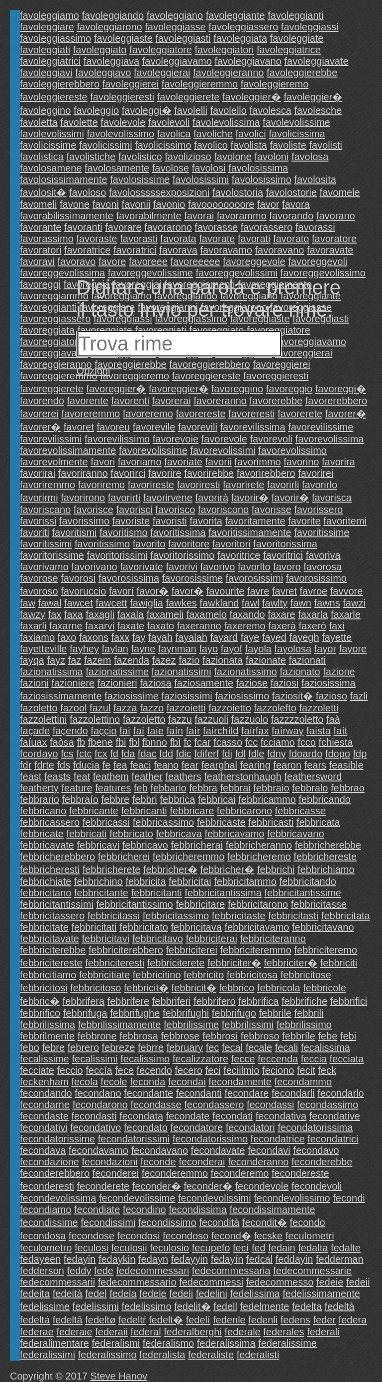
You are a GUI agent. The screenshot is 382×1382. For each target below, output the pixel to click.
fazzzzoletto (297, 719)
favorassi (315, 227)
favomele (340, 192)
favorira (338, 461)
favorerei (39, 413)
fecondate (188, 1116)
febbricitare (200, 904)
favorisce (93, 509)
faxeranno (199, 625)
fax (55, 614)
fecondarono (100, 1104)
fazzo (152, 707)
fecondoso (185, 1235)
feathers (183, 776)
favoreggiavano (54, 352)
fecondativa (281, 1116)
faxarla (313, 614)
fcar (202, 742)
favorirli (283, 484)
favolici (251, 133)
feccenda (278, 1058)
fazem (97, 660)
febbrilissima (47, 1024)
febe (327, 1036)
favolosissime (140, 179)
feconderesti (47, 1186)
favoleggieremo (275, 84)
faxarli (33, 625)
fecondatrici (332, 1138)
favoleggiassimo (55, 38)
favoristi (170, 521)
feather (147, 776)
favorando (291, 215)
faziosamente (203, 683)
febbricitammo (245, 881)
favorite (304, 521)
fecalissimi (94, 1058)
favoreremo (148, 413)
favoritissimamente (249, 532)
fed (259, 1247)
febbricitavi (106, 938)
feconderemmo (175, 1173)
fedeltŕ (132, 1319)
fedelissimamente (321, 1293)
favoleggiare (47, 26)
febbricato (131, 833)
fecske (268, 1235)
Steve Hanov (119, 1376)
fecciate (37, 1070)
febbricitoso (95, 987)
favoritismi (74, 532)
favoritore (188, 543)
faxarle (346, 614)
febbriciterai (211, 938)
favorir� (250, 497)
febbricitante (101, 892)
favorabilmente (148, 215)
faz (75, 660)
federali (323, 1331)
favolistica (42, 156)
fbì (175, 742)
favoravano (279, 250)
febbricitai (190, 881)
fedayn (153, 1259)
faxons (93, 637)
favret (284, 591)
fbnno (154, 742)
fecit (306, 1070)
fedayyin (189, 1259)
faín (175, 730)
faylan (115, 648)
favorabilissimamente (66, 215)
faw (27, 603)
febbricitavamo (256, 927)
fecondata (141, 1116)
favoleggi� (147, 110)
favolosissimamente (63, 179)
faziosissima (328, 683)
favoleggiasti (182, 38)
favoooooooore (221, 204)
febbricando (324, 799)
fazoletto (39, 707)
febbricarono (244, 810)
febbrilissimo (304, 1024)
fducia (86, 765)
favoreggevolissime (150, 272)
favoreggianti (48, 307)
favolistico (140, 156)
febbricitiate (104, 974)
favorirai (37, 473)
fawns (327, 603)
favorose (39, 578)
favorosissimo (316, 578)
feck (327, 1070)
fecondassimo (327, 1104)
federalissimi (47, 1354)
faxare (281, 614)
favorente (87, 400)
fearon (287, 765)
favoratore (334, 238)
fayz (56, 660)
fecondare (247, 1093)
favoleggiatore (160, 49)
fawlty (274, 603)
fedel (95, 1293)
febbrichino (98, 881)
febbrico (236, 987)
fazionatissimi (181, 671)
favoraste (96, 238)
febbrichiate (45, 881)
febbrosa (138, 1036)
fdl (240, 753)
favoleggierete (188, 96)
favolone (233, 156)
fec (212, 1047)
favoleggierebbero (59, 84)
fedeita (35, 1293)
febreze (118, 1047)
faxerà (282, 625)
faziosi (285, 683)
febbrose (180, 1036)
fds (64, 765)
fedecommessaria (231, 1270)
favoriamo (140, 461)
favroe (314, 591)
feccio (70, 1070)
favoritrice (239, 555)
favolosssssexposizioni (159, 192)
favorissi (38, 521)
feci (213, 1070)
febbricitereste (51, 962)
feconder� (156, 1186)
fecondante (148, 1093)
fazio (189, 660)
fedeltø (100, 1319)
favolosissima (258, 168)
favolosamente (117, 168)
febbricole (324, 987)
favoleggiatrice (289, 49)
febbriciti (338, 962)
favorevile (154, 427)
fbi (120, 742)
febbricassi (106, 822)
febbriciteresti (114, 962)
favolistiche (90, 156)
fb (81, 742)
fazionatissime (117, 671)
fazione (339, 671)
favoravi (37, 261)
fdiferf (206, 753)
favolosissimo (261, 179)
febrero (83, 1047)
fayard (224, 637)
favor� (153, 591)
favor (268, 204)
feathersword (313, 776)
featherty (39, 787)
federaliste (211, 1354)
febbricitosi (44, 987)
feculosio (169, 1247)
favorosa (322, 566)
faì (124, 730)
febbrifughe (135, 1013)
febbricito (204, 974)
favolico (211, 145)
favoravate (330, 250)
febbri (144, 799)
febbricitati (93, 927)
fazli (359, 696)
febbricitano (45, 892)
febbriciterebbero (126, 950)
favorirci (127, 473)
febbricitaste (239, 915)
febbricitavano (323, 927)
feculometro (46, 1247)
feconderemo (240, 1173)
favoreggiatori (50, 341)
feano (166, 765)
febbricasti (270, 822)
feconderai (202, 1161)
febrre (151, 1047)
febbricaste (221, 822)
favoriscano (45, 509)
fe (106, 765)
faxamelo (207, 614)
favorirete (243, 484)
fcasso (227, 742)
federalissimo (107, 1354)
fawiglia (146, 603)
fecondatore (196, 1127)
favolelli (190, 110)
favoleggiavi (46, 72)
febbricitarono (258, 904)
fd (114, 753)
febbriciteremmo (255, 950)
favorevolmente (54, 461)
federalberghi (193, 1331)
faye (250, 637)
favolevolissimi (52, 133)
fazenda (131, 660)
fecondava (43, 1150)
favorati (254, 238)
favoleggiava (111, 61)
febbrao (348, 787)
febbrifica (258, 1001)
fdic (183, 753)
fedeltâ (68, 1319)
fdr (25, 765)
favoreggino (237, 388)
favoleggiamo (49, 15)
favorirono (83, 497)
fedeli (181, 1293)
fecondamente (240, 1081)
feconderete (103, 1186)
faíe (155, 730)
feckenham (44, 1081)
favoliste (288, 145)
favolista (248, 145)
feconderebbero (55, 1173)
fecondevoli (316, 1186)
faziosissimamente (61, 696)
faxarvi (99, 625)
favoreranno (220, 400)
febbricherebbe (328, 845)
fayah (160, 637)
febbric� (40, 1001)
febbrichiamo (326, 869)
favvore (346, 591)
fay (139, 637)
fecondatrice (278, 1138)
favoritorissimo (182, 555)
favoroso (39, 591)
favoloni (271, 156)
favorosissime (192, 578)
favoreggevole (254, 261)
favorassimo (47, 238)
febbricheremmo (189, 856)
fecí (241, 1247)
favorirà (211, 497)
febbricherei (124, 856)
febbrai (235, 787)
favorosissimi (255, 578)
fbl (134, 742)
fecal (232, 1047)
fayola (258, 648)
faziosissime (131, 696)
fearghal (219, 765)
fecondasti (93, 1116)
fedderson (42, 1270)
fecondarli (293, 1093)
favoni (106, 204)
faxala (130, 614)
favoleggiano (175, 15)
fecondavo (316, 1150)
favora (296, 204)
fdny (276, 753)
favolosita (315, 179)
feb (141, 787)
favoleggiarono (109, 26)
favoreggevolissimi (237, 272)
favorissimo (84, 521)
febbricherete (112, 869)
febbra (203, 787)
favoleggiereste (54, 96)
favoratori (40, 250)
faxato (160, 625)
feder (324, 1319)
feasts (57, 776)
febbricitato (143, 927)
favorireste (151, 484)
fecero (188, 1070)
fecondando (46, 1093)
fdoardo (305, 753)
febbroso (260, 1036)
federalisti (258, 1354)
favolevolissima (226, 122)
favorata (178, 238)
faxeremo (244, 625)
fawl (251, 603)
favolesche (318, 110)
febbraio (271, 787)
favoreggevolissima (62, 272)
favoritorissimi (117, 555)
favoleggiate (297, 38)
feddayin (294, 1259)
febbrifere (128, 1001)
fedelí (198, 1319)
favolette (79, 122)
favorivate (141, 566)
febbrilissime (191, 1024)
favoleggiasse (175, 26)
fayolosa (293, 648)
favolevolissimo (121, 133)
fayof (231, 648)
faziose (252, 683)
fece (124, 1070)
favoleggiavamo (177, 61)
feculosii (129, 1247)
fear (190, 765)
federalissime (287, 1343)
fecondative (334, 1116)
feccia (314, 1058)
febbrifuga (85, 1013)
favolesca (270, 110)
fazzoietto (229, 707)
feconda (147, 1081)
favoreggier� (116, 388)
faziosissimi (187, 696)
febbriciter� (234, 962)
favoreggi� (340, 388)
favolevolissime (296, 122)
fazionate (266, 660)
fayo (208, 648)
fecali (286, 1047)
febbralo (310, 787)
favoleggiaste (123, 38)
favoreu (113, 427)
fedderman (340, 1259)
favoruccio (83, 591)
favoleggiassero (243, 26)
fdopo (337, 753)
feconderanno (258, 1161)
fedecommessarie (312, 1270)
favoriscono (223, 509)
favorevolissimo (292, 450)
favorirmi (39, 497)
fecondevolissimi (214, 1198)
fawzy (32, 614)
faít (340, 730)
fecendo (154, 1070)
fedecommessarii (57, 1282)
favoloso (87, 192)
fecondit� (264, 1222)
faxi (337, 625)
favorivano (94, 566)
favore (112, 261)
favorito (149, 543)
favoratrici (135, 250)
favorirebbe (209, 473)
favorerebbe (275, 400)
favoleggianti (295, 15)
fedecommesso (280, 1282)
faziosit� (292, 696)
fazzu (180, 719)
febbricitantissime (302, 892)
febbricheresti (50, 869)
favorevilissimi (51, 438)
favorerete (300, 413)
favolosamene (51, 168)
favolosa (310, 156)
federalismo (168, 1343)
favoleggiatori (224, 49)
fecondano (98, 1093)
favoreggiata (47, 330)
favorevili (197, 427)
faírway (287, 730)
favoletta (39, 122)
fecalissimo (145, 1058)
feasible (346, 765)
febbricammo (267, 799)
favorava (178, 250)
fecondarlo (340, 1093)
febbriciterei (191, 950)
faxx (120, 637)
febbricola (278, 987)
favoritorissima (285, 543)
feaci (140, 765)
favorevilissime (320, 427)
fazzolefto (275, 707)
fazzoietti (186, 707)
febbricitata (345, 915)
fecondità (219, 1222)
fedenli (263, 1319)
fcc (251, 742)
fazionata (222, 660)
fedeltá (35, 1319)
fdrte (44, 765)
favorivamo (44, 566)
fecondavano (160, 1150)
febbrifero (214, 1001)
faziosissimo (242, 696)
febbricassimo (163, 822)
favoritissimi (46, 543)
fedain (281, 1247)
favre (258, 591)
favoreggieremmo (58, 375)
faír (193, 730)
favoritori (231, 543)
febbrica (177, 799)
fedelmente (264, 1306)
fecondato (146, 1127)
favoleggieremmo (200, 84)
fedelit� (192, 1306)
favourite (225, 591)
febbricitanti (156, 892)
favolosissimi (201, 179)
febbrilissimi (248, 1024)
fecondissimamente (272, 1209)
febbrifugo (234, 1013)
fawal (50, 603)
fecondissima (198, 1209)
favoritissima (177, 532)
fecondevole (262, 1186)
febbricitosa (252, 974)
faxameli (165, 614)
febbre (115, 799)
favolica (174, 133)
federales (283, 1331)
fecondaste (44, 1116)
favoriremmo (47, 484)
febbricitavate (49, 938)
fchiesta (335, 742)
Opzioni (93, 370)
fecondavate (218, 1150)
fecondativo (95, 1127)
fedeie (330, 1282)
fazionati (307, 660)
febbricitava (196, 927)
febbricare (192, 810)
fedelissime (45, 1306)
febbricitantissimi (57, 904)
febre (53, 1047)
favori (103, 461)
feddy (79, 1270)
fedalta (313, 1247)
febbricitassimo (176, 915)
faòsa (62, 742)
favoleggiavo (103, 72)
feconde (158, 1161)
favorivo (217, 566)
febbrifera (84, 1001)
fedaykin (117, 1259)
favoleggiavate (317, 61)
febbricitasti (293, 915)
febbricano (43, 810)
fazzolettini (43, 719)
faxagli (100, 614)
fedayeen (40, 1259)
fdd (166, 753)
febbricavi (98, 845)
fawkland (219, 603)
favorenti (130, 400)
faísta (318, 730)
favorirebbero (266, 473)
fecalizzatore (200, 1058)
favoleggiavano (248, 61)
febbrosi (220, 1036)
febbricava (179, 833)
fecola (84, 1081)
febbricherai (197, 845)
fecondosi (138, 1235)
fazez (164, 660)
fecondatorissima (315, 1127)
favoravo (77, 261)
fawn (300, 603)
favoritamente (255, 521)
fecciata (347, 1058)
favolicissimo (163, 145)
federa (353, 1319)
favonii (136, 204)
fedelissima (255, 1293)
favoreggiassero (55, 318)
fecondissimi (108, 1222)
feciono (278, 1070)
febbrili (309, 1013)
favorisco (175, 509)
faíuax (33, 742)
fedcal (259, 1259)
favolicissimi (105, 145)
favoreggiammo (54, 295)
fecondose (91, 1235)
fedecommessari (153, 1270)
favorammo (242, 215)
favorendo (42, 400)
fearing (255, 765)
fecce (243, 1058)
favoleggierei (130, 84)
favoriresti (198, 484)
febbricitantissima (223, 892)
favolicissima (297, 133)
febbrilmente (47, 1036)
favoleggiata (240, 38)
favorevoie (175, 438)
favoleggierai (162, 72)
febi (348, 1036)
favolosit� (43, 192)
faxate (130, 625)
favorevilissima (252, 427)
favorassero (267, 227)
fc (187, 742)
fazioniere (73, 683)
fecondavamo (98, 1150)
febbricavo (145, 845)
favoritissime (321, 532)
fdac (147, 753)
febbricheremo (259, 856)
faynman (177, 648)
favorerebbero (336, 400)
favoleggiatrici (50, 61)
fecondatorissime (57, 1138)
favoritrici (283, 555)
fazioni (34, 683)
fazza (125, 707)
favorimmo (257, 461)
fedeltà (340, 1306)
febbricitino (157, 974)
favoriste (131, 521)
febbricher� (170, 869)
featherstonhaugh (243, 776)
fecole (113, 1081)
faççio (103, 730)
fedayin (80, 1259)
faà (333, 719)
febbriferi (171, 1001)
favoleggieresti (122, 96)
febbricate (42, 833)
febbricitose (306, 974)
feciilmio (241, 1070)
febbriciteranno (273, 938)
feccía (99, 1070)
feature (76, 787)
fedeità (68, 1293)
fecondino (144, 1209)
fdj (227, 753)
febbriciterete (176, 962)
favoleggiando (113, 15)
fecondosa (43, 1235)
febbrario (39, 799)
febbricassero (50, 822)
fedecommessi (211, 1282)
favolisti (325, 145)
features (113, 787)
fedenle (229, 1319)
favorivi (181, 566)
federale (242, 1331)
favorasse (216, 227)
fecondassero (214, 1104)
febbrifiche (304, 1001)
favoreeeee (195, 261)
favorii (218, 461)
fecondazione (49, 1161)
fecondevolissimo (292, 1198)
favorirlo (319, 484)
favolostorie (291, 192)
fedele (153, 1293)
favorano (335, 215)
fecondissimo (167, 1222)
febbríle (298, 1036)
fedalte (346, 1247)
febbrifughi (186, 1013)
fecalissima (325, 1047)
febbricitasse (319, 904)
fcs (67, 753)
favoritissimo (102, 543)
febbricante (93, 810)
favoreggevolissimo (323, 272)
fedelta (307, 1306)
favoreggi (40, 284)
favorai (199, 215)
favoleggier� (251, 96)
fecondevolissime (137, 1198)
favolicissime (48, 145)
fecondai (187, 1081)
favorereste (200, 413)
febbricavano (295, 833)
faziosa (155, 683)
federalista (162, 1354)
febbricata (318, 822)
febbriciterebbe (53, 950)
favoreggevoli (317, 261)
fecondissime (49, 1222)
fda (128, 753)
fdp (360, 753)
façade (35, 730)
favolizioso (188, 156)
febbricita (145, 881)
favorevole (224, 438)
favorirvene (167, 497)
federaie (74, 1331)
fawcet (78, 603)
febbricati (86, 833)
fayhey (84, 648)
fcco (306, 742)
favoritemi (345, 521)
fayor (325, 648)
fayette (337, 637)
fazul (100, 707)
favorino (301, 461)
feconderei (116, 1173)
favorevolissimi (222, 450)
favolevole (122, 122)
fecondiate (97, 1209)
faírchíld (220, 730)
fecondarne (45, 1104)
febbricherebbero (57, 856)
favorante (40, 227)
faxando (247, 614)
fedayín (227, 1259)
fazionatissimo (245, 671)
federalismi (116, 1343)
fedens (295, 1319)
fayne (143, 648)
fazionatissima (51, 671)
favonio (169, 204)
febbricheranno (259, 845)
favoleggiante (235, 15)
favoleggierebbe (302, 72)
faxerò (312, 625)
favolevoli (169, 122)
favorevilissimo (117, 438)
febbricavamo (234, 833)
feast (30, 776)
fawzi (354, 603)
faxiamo (37, 637)
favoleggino (45, 110)
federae (37, 1331)
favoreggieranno (56, 364)
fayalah (191, 637)
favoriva (323, 555)
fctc (84, 753)
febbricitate (44, 927)
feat (82, 776)
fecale (259, 1047)
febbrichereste (325, 856)
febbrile (275, 1013)
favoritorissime (52, 555)
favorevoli (271, 438)
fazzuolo (250, 719)
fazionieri (117, 683)
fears (315, 765)
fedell (225, 1306)
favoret (79, 427)
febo (29, 1047)
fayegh (304, 637)
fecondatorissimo (210, 1138)
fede (103, 1270)
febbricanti (144, 810)
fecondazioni (110, 1161)
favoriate (183, 461)
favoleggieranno (228, 72)
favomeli (38, 204)
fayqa (32, 660)
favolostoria (237, 192)
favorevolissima (329, 438)
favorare (123, 227)
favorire (165, 473)
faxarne (66, 625)
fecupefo (211, 1247)
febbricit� (146, 987)
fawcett (111, 603)
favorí (121, 591)
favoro (287, 566)
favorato (291, 238)
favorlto (254, 566)
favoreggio (289, 388)
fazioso (331, 696)
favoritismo (123, 532)
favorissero (318, 509)
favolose (171, 168)
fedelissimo (147, 1306)
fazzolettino (95, 719)
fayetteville (43, 648)
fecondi (349, 1198)
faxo (67, 637)
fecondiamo (45, 1209)
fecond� (231, 1235)
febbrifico (40, 1013)
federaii (111, 1331)
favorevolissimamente (68, 450)
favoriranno (83, 473)
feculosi (91, 1247)
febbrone (97, 1036)
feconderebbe (321, 1161)
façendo (70, 730)
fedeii (358, 1282)
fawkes (181, 603)
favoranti (83, 227)
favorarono (168, 227)
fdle (256, 753)
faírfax (255, 730)
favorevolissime (153, 450)
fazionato (300, 671)
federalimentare (54, 1343)
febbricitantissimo (134, 904)
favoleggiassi (310, 26)
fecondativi (44, 1127)
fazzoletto (144, 719)
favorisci (134, 509)
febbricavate (47, 845)
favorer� (345, 413)
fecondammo (303, 1081)
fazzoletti (319, 707)
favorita (206, 521)
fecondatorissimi (134, 1138)
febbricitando (307, 881)
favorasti (139, 238)
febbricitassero (52, 915)
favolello (228, 110)
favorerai (171, 400)
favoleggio (96, 110)
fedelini (211, 1293)
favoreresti (251, 413)
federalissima (226, 1343)
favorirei (315, 473)
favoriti (34, 532)
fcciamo (278, 742)
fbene (100, 742)
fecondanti (199, 1093)
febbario (168, 787)
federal (145, 1331)
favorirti (124, 497)
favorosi (78, 578)
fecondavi (269, 1150)
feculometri (310, 1235)
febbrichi (276, 869)
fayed (274, 637)
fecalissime (44, 1058)
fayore (353, 648)
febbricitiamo (48, 974)
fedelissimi (96, 1306)
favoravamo (226, 250)
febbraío (80, 799)
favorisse (271, 509)
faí (138, 730)
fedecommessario (137, 1282)
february (185, 1047)
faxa (73, 614)
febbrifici (348, 1001)
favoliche (213, 133)
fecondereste (300, 1173)
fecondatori (250, 1127)
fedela (123, 1293)
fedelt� (166, 1319)
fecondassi (270, 1104)
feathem (111, 776)
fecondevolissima (58, 1198)
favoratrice (87, 250)
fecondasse (155, 1104)
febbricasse (300, 810)
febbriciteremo (325, 950)
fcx (101, 753)
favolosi (209, 168)
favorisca (332, 497)
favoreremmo (90, 413)
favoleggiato (100, 49)
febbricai (217, 799)
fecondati (232, 1116)
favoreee (148, 261)
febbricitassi (114, 915)
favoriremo (101, 484)
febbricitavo (157, 938)
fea (120, 765)
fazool (73, 707)
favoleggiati (45, 49)
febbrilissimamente (119, 1024)
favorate (217, 238)
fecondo (307, 1222)
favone (75, 204)
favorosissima (128, 578)
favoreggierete (52, 388)
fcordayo (39, 753)
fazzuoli (211, 719)
